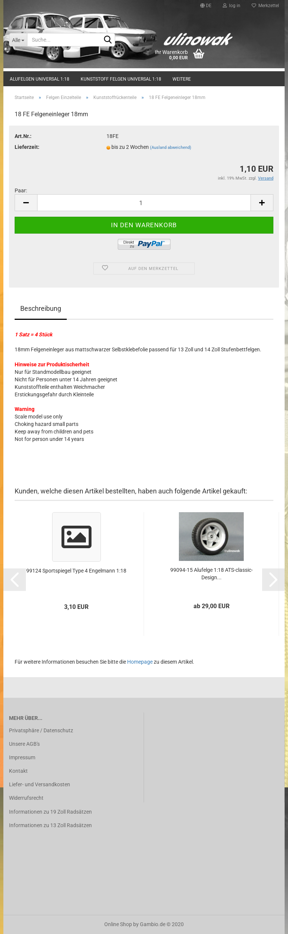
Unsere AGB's (24, 744)
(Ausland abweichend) (170, 147)
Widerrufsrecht (26, 798)
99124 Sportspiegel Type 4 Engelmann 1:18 (76, 571)
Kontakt (18, 771)
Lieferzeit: (27, 147)
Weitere (181, 79)
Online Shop (118, 924)
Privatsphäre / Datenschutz (41, 730)
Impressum (22, 757)
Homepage (140, 662)
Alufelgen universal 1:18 (39, 79)
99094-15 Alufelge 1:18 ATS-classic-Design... (211, 573)
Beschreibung (40, 308)
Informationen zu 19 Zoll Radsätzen (50, 812)
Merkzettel (265, 5)
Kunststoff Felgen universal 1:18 (121, 79)
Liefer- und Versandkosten (39, 784)
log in (231, 5)
